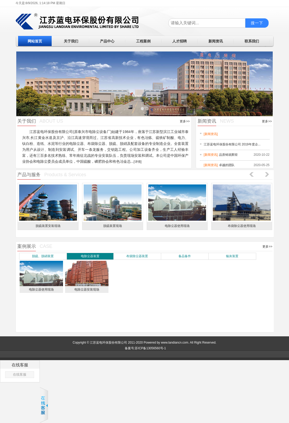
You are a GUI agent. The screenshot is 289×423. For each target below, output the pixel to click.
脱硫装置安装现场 (48, 226)
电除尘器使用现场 (177, 226)
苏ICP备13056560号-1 (150, 348)
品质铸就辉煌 (228, 155)
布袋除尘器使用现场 (242, 226)
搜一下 (257, 23)
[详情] (138, 162)
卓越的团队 (227, 165)
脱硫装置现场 (112, 226)
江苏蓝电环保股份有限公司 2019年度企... (232, 144)
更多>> (185, 121)
